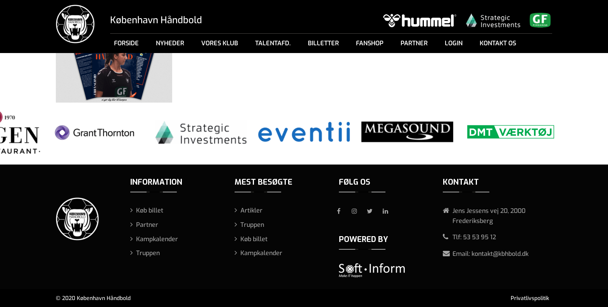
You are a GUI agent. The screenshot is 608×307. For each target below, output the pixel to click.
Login (454, 43)
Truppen (148, 253)
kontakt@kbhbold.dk (500, 254)
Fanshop (369, 43)
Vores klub (219, 43)
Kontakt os (498, 43)
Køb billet (149, 210)
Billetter (323, 43)
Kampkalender (157, 239)
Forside (126, 43)
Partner (414, 43)
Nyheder (170, 43)
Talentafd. (273, 43)
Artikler (251, 210)
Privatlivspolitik (530, 298)
